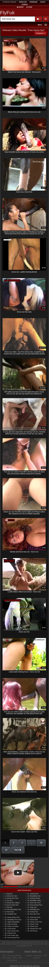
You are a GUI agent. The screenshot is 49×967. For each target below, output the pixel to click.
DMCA (15, 958)
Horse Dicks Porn (13, 917)
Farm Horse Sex (13, 931)
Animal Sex (34, 912)
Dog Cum (33, 907)
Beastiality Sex (35, 896)
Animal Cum (11, 933)
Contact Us (36, 958)
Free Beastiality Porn (13, 909)
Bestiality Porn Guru (14, 919)
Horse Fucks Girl (12, 905)
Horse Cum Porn (36, 922)
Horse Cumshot (12, 926)
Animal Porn (34, 894)
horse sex (23, 2)
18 (41, 843)
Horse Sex (10, 912)
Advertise (29, 955)
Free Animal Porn (36, 905)
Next (18, 850)
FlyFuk (7, 12)
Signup (20, 7)
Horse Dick (34, 919)
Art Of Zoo (33, 931)
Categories (41, 33)
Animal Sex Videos (13, 903)
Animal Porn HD (35, 928)
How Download (12, 960)
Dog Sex (9, 894)
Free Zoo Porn (35, 917)
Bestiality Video (35, 900)
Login (29, 7)
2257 (20, 958)
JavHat (42, 2)
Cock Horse (11, 928)
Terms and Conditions (14, 955)
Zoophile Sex (12, 914)
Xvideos (25, 4)
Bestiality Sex (35, 909)
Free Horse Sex (12, 935)
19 (6, 850)
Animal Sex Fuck (12, 898)
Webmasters (38, 955)
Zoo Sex (9, 900)
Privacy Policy (6, 958)
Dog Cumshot (12, 924)
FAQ (4, 955)
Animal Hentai (35, 898)
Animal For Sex (11, 896)
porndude (33, 2)
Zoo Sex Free (35, 914)
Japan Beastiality (13, 922)
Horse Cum (34, 926)
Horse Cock (34, 924)
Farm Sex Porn (35, 903)
